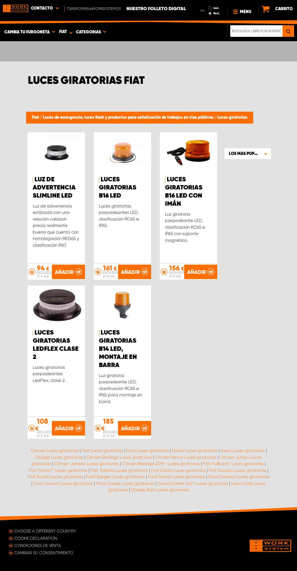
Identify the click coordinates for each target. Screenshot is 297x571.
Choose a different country (45, 531)
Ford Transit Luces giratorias (176, 476)
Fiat (36, 117)
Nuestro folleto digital (156, 9)
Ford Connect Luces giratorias (238, 476)
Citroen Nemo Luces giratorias (185, 457)
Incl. (216, 8)
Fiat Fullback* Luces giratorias (233, 463)
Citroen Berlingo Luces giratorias (119, 457)
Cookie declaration (35, 538)
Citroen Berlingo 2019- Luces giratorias (161, 463)
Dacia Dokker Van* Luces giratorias (192, 483)
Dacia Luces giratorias (195, 450)
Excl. (216, 13)
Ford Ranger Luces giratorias (115, 476)
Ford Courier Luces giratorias (125, 483)
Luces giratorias (232, 117)
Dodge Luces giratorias (59, 457)
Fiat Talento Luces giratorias (119, 470)
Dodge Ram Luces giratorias (160, 489)
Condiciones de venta (37, 545)
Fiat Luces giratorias (102, 450)
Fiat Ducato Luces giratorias (237, 470)
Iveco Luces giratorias (243, 450)
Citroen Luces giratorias (54, 450)
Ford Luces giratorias (147, 450)
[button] (247, 153)
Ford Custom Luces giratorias (63, 483)
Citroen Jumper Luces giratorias (86, 463)
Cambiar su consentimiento (43, 552)
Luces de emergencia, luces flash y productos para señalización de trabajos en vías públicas (128, 117)
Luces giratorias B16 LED (117, 187)
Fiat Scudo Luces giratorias (55, 476)
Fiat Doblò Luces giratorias (178, 470)
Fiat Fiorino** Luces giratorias (58, 470)
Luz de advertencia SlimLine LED (54, 187)
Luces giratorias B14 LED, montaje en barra (118, 349)
